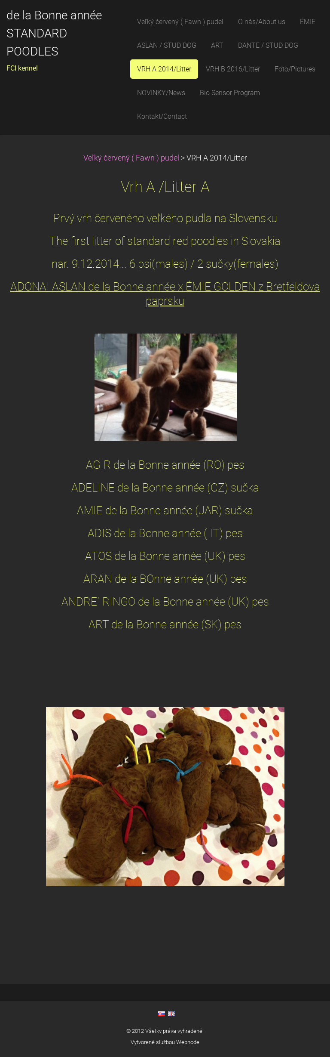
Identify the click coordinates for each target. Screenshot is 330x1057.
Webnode (187, 1042)
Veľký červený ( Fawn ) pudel (131, 158)
